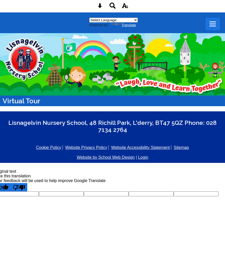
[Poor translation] (19, 187)
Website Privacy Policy (86, 147)
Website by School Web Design (106, 157)
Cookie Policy (48, 147)
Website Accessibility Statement (140, 147)
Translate (123, 25)
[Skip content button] (100, 7)
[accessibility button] (125, 7)
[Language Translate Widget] (113, 20)
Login (143, 157)
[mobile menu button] (213, 24)
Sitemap (181, 147)
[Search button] (112, 7)
